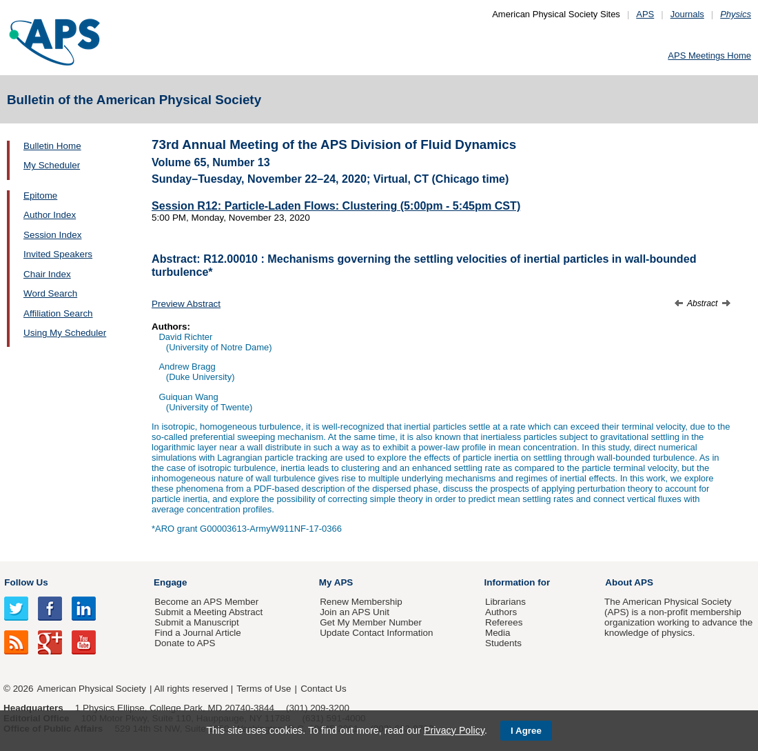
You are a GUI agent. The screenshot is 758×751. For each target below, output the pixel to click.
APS (645, 14)
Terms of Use (263, 688)
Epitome (40, 195)
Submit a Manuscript (196, 622)
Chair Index (47, 274)
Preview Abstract (186, 304)
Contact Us (323, 688)
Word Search (50, 293)
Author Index (49, 215)
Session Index (52, 235)
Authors (501, 612)
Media (498, 633)
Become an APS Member (206, 602)
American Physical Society (91, 688)
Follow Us (26, 582)
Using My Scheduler (64, 333)
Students (503, 643)
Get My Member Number (371, 622)
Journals (687, 14)
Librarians (505, 602)
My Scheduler (51, 165)
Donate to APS (184, 643)
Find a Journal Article (197, 633)
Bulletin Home (52, 146)
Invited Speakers (57, 254)
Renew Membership (361, 602)
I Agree (526, 730)
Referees (504, 622)
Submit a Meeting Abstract (208, 612)
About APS (629, 582)
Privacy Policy (454, 730)
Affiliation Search (58, 313)
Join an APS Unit (354, 612)
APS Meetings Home (709, 55)
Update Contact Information (376, 633)
